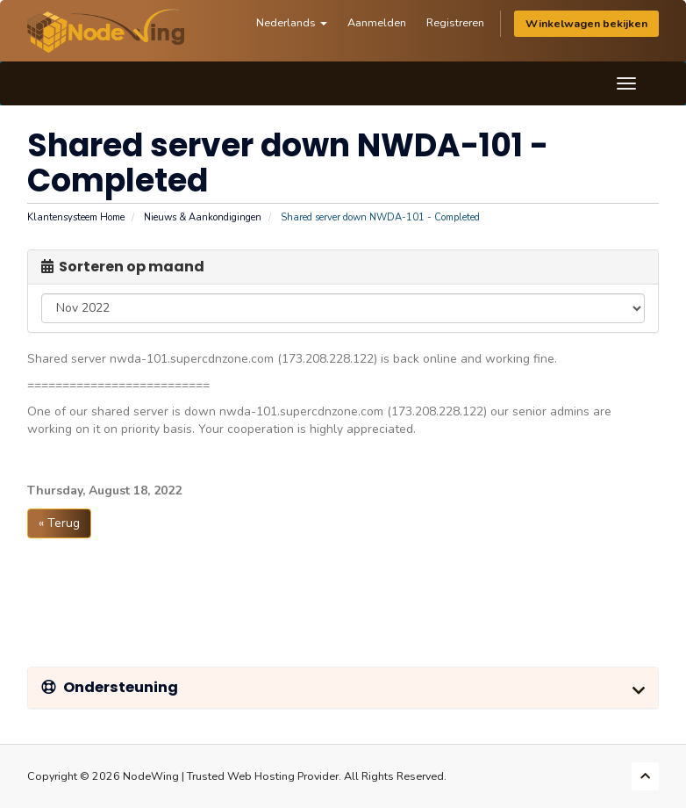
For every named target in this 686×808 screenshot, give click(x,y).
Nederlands (291, 22)
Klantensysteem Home (76, 217)
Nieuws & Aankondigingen (202, 217)
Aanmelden (376, 22)
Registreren (455, 22)
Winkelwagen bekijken (586, 23)
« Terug (59, 523)
